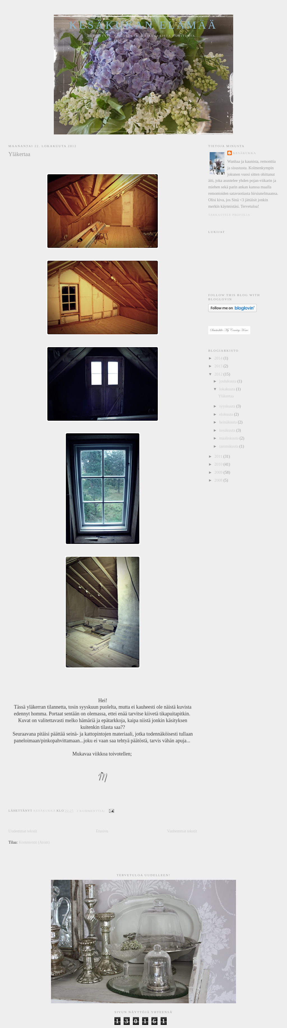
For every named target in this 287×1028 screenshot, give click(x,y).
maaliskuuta (229, 438)
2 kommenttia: (91, 810)
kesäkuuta (227, 430)
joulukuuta (228, 381)
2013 (218, 366)
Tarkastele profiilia (229, 214)
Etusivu (102, 831)
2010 (218, 464)
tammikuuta (229, 446)
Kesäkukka (244, 153)
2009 (218, 472)
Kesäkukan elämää (143, 25)
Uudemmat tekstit (22, 831)
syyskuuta (227, 406)
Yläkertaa (19, 154)
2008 (218, 480)
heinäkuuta (228, 422)
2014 (218, 358)
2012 (218, 374)
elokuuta (226, 414)
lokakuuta (227, 389)
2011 (218, 456)
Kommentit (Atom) (34, 842)
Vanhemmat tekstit (182, 831)
